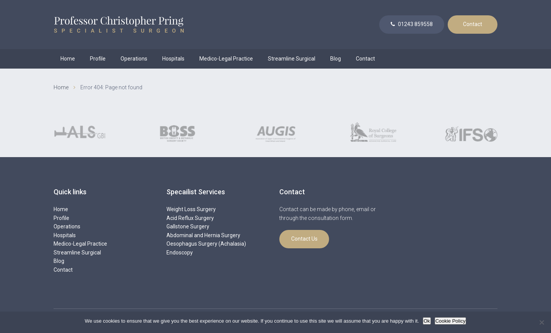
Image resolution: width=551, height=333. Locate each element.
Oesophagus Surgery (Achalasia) (206, 244)
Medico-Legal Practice (226, 59)
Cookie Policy (450, 321)
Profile (98, 59)
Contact (472, 24)
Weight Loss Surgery (191, 209)
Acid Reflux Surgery (190, 218)
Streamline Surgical (291, 59)
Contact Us (304, 239)
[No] (541, 322)
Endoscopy (179, 252)
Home (67, 59)
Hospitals (173, 59)
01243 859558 (412, 24)
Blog (335, 59)
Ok (427, 321)
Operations (134, 59)
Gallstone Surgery (187, 226)
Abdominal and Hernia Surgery (203, 235)
